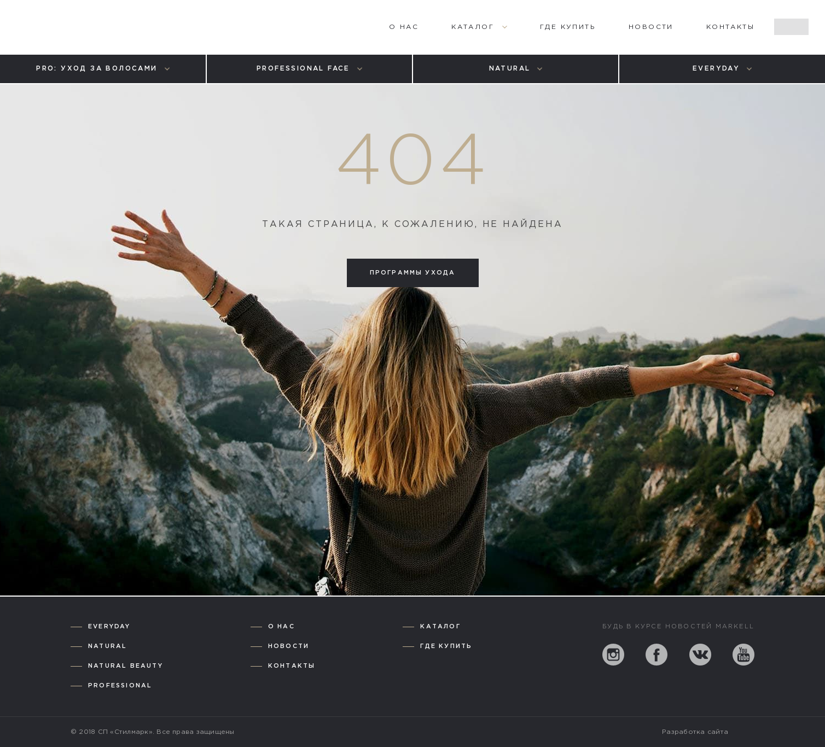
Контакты (292, 666)
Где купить (446, 646)
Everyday (109, 626)
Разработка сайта (695, 732)
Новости (288, 646)
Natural (107, 646)
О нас (281, 626)
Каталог (440, 626)
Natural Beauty (125, 666)
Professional (120, 685)
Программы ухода (413, 273)
